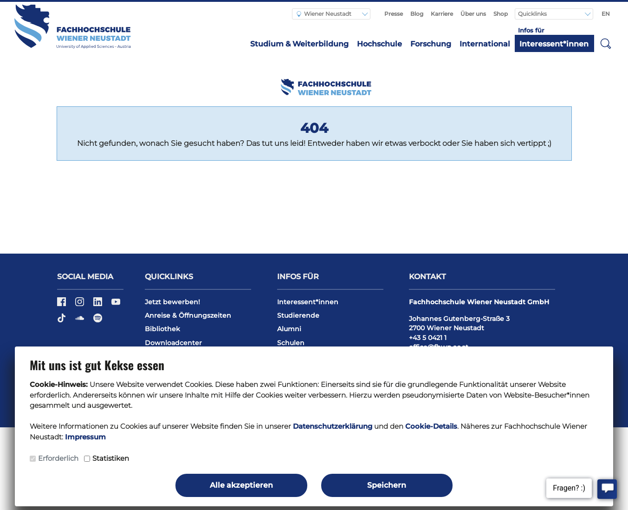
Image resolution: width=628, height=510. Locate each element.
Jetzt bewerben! (172, 302)
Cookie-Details (431, 426)
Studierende (298, 315)
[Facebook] (62, 304)
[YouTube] (115, 304)
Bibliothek (162, 329)
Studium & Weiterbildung (299, 43)
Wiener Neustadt (324, 13)
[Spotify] (97, 321)
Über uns (473, 13)
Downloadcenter (173, 343)
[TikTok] (62, 321)
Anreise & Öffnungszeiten (188, 315)
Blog (416, 13)
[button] (606, 43)
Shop (500, 13)
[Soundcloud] (80, 321)
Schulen (290, 343)
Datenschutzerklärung (332, 426)
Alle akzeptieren (241, 485)
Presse (393, 13)
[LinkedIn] (98, 304)
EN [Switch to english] (606, 13)
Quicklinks (533, 13)
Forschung (430, 43)
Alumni (289, 329)
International (485, 43)
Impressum (85, 436)
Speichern (386, 485)
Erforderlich (58, 458)
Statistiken (110, 458)
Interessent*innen (554, 43)
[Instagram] (80, 304)
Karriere (442, 13)
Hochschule (379, 43)
